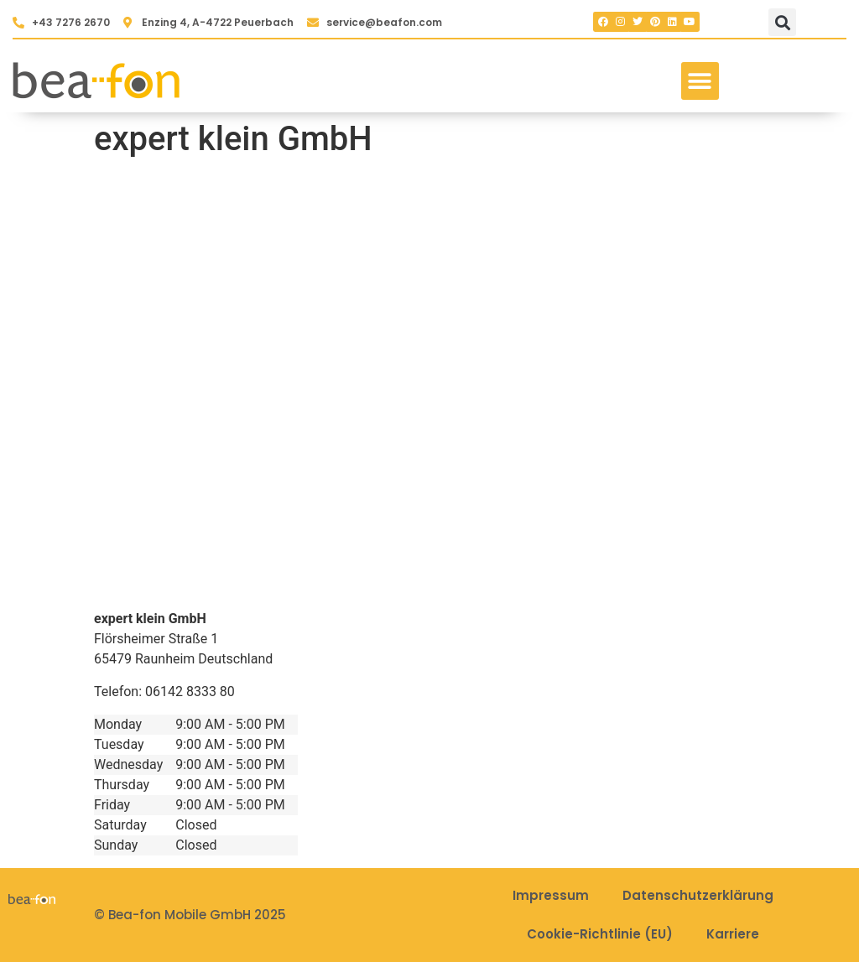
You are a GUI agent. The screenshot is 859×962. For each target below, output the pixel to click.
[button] (782, 22)
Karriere (732, 934)
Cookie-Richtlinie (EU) (600, 934)
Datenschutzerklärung (697, 895)
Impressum (551, 895)
